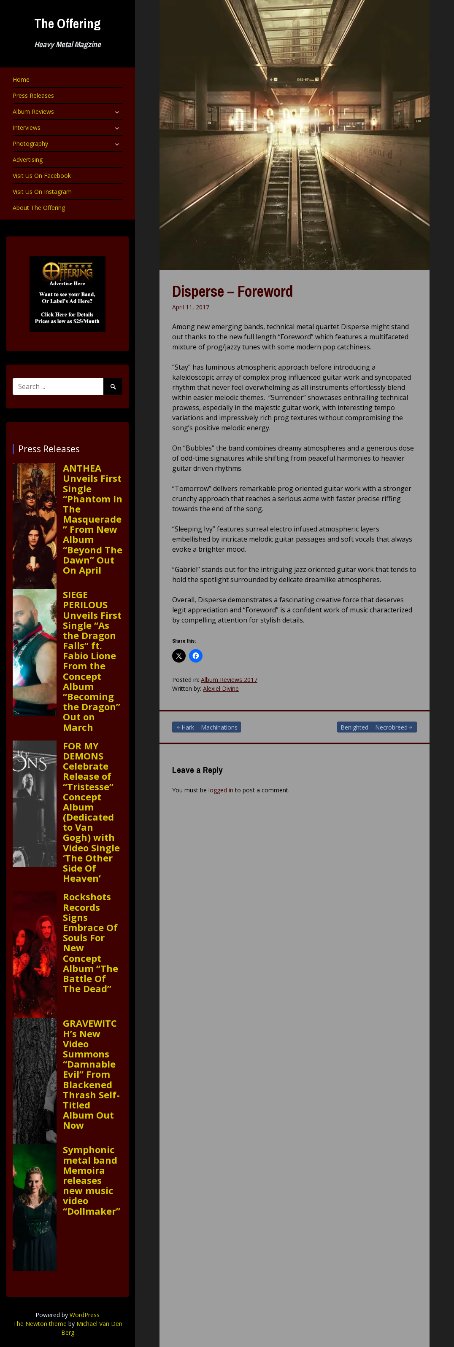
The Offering (67, 23)
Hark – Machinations (209, 727)
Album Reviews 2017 (229, 680)
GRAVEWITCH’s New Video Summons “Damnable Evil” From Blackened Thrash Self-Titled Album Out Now (91, 1074)
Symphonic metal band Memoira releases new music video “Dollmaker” (91, 1180)
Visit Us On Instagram (42, 192)
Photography (30, 144)
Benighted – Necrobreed (374, 727)
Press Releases (33, 95)
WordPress (85, 1315)
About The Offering (39, 208)
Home (21, 79)
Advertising (28, 160)
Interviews (27, 127)
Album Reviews (33, 111)
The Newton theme (40, 1324)
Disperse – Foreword (232, 291)
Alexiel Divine (221, 688)
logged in (220, 790)
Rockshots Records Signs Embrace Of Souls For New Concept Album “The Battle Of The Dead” (90, 942)
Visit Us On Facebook (42, 176)
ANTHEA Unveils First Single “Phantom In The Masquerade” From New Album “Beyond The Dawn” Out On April (92, 519)
